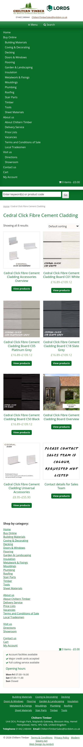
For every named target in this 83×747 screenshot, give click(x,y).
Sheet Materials (14, 112)
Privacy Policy (61, 737)
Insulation (11, 72)
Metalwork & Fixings (17, 77)
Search (51, 24)
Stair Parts (11, 97)
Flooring (10, 62)
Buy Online (9, 37)
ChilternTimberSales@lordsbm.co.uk (49, 17)
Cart (5, 172)
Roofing (9, 92)
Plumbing (11, 87)
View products (21, 288)
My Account (10, 177)
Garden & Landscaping (19, 67)
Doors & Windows (16, 57)
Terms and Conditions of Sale (23, 142)
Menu (33, 25)
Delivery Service (14, 127)
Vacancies (11, 137)
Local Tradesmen (15, 147)
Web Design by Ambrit (41, 744)
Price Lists (11, 132)
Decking (10, 52)
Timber (9, 102)
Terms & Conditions (42, 737)
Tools (8, 107)
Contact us (9, 167)
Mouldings (11, 82)
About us (8, 117)
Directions (11, 157)
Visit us (7, 152)
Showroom (11, 162)
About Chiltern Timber (18, 122)
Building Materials (16, 42)
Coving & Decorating (17, 47)
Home (6, 32)
